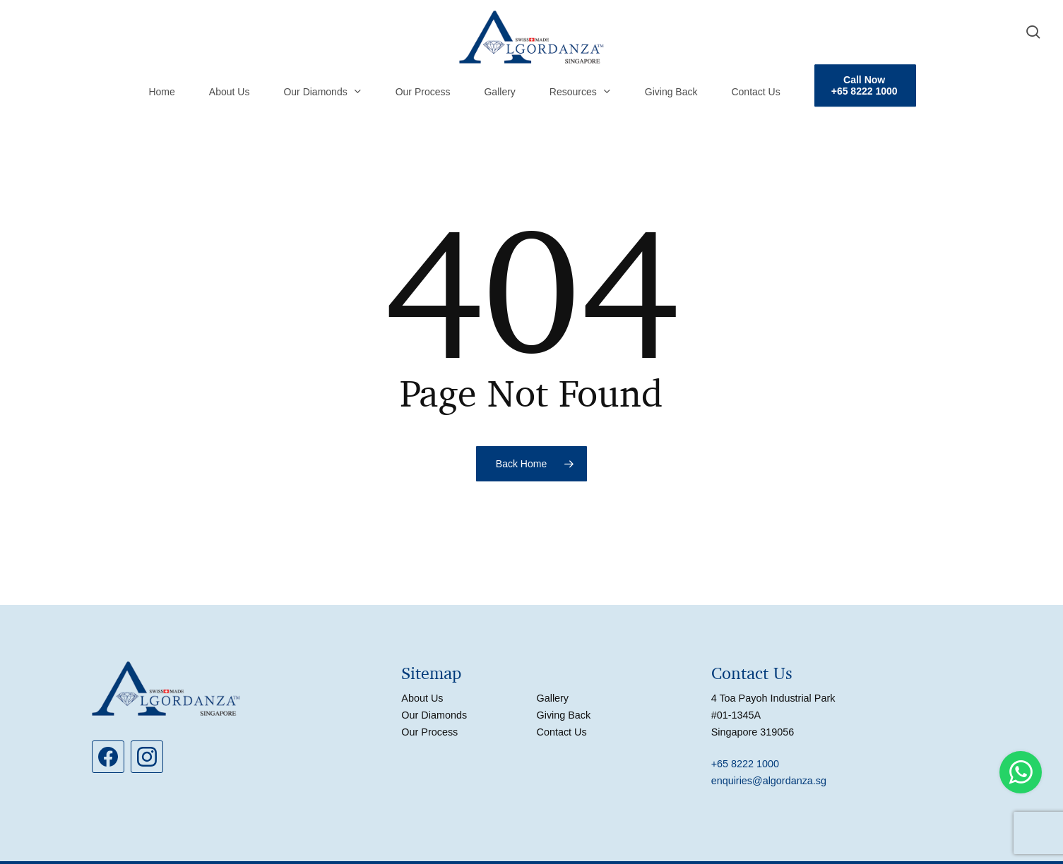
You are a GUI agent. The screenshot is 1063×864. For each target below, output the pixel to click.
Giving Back (563, 715)
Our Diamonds (434, 715)
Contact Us (561, 732)
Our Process (429, 732)
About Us (422, 698)
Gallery (552, 698)
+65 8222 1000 (745, 763)
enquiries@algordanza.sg (768, 780)
